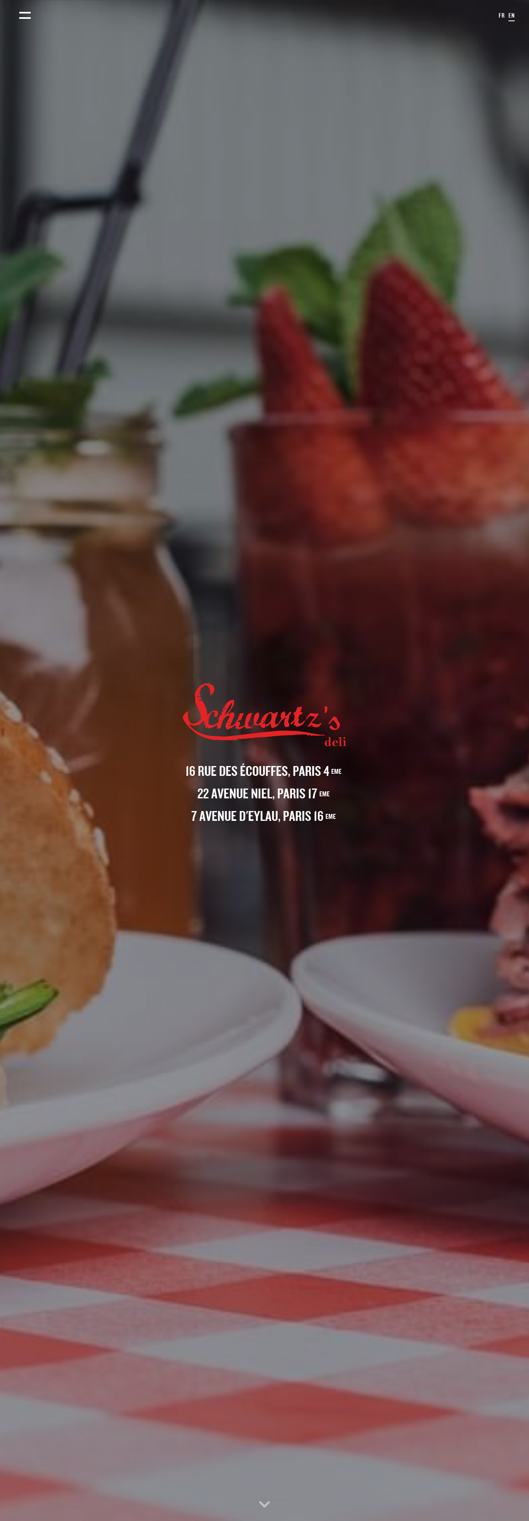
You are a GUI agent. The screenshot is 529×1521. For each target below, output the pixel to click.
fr (501, 15)
